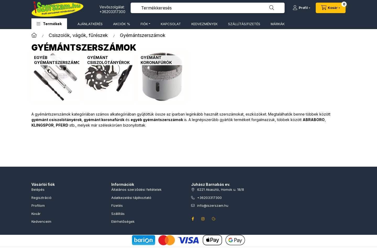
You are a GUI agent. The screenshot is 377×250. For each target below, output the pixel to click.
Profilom (38, 205)
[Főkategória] (34, 35)
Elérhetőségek (123, 221)
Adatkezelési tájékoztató (131, 197)
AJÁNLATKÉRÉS (90, 24)
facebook (192, 219)
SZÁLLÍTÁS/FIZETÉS (244, 24)
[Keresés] (271, 8)
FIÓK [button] (144, 24)
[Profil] (301, 8)
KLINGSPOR (42, 125)
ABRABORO (314, 119)
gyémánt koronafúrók (104, 119)
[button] (49, 23)
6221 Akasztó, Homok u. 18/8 (220, 189)
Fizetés (117, 205)
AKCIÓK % (121, 24)
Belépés (38, 189)
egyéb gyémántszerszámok (157, 119)
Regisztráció (41, 197)
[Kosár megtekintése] (331, 8)
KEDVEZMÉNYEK (204, 24)
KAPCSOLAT (171, 24)
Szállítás (118, 213)
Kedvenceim (41, 221)
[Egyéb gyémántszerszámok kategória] (58, 60)
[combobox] (208, 8)
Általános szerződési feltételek (136, 189)
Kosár (36, 213)
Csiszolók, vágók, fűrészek (78, 35)
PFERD (62, 125)
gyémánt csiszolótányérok (56, 119)
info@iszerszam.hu (212, 205)
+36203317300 (112, 11)
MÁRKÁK (278, 24)
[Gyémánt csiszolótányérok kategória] (108, 60)
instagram (203, 219)
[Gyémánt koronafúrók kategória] (162, 60)
